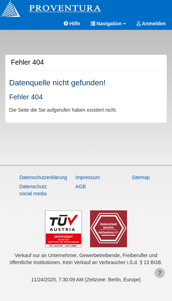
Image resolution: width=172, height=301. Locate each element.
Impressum (88, 177)
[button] (108, 24)
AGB (81, 186)
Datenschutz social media (33, 190)
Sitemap (140, 177)
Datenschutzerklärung (37, 177)
